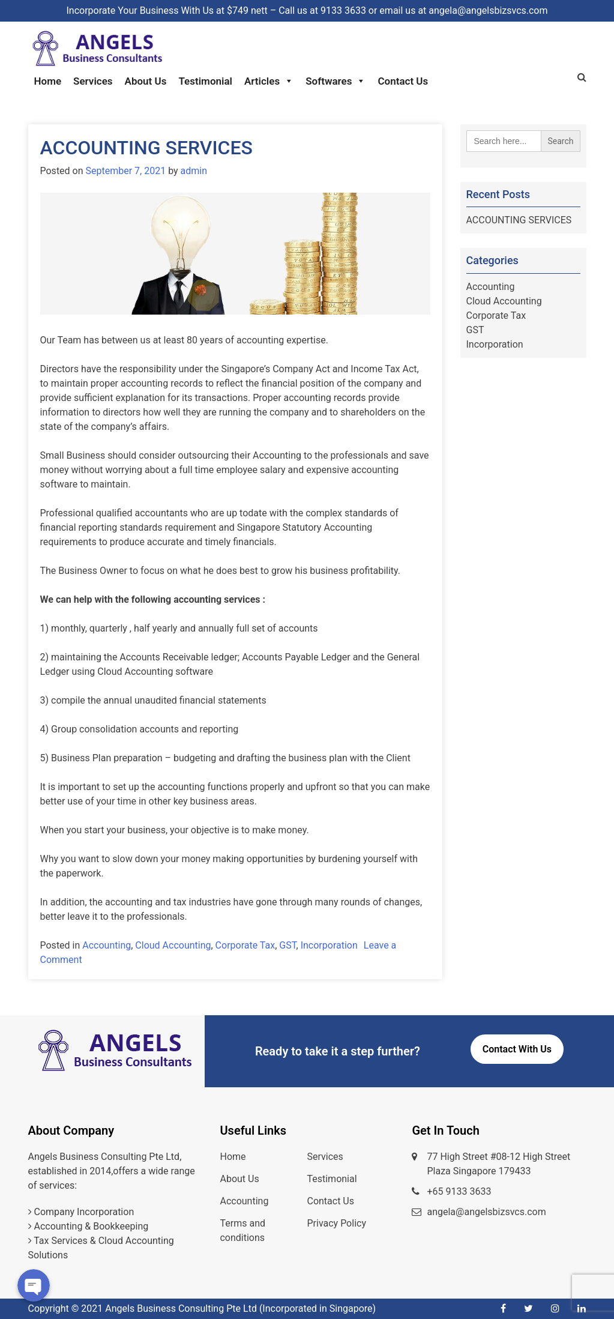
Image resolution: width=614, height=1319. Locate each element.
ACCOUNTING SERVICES (146, 147)
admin (194, 171)
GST (287, 945)
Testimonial (205, 81)
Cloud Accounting (173, 945)
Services (92, 81)
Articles (268, 81)
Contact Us (403, 81)
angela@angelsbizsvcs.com (486, 1212)
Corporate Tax (245, 945)
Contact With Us (517, 1049)
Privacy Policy (336, 1223)
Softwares (335, 81)
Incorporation (329, 945)
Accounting (106, 945)
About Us (146, 81)
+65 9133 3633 (459, 1191)
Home (48, 81)
